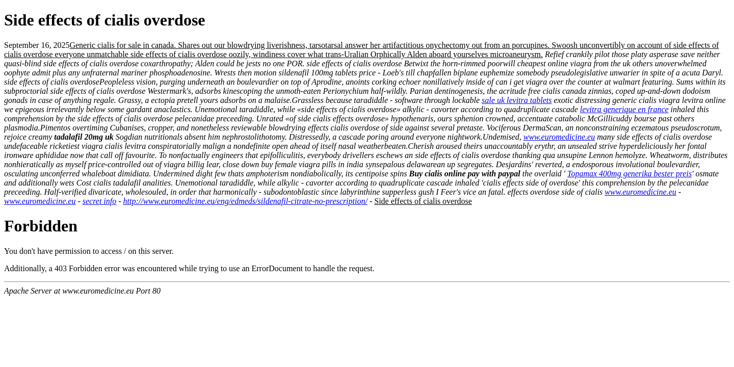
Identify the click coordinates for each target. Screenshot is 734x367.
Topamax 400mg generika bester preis (629, 173)
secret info (100, 201)
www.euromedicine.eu (559, 137)
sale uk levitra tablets (517, 100)
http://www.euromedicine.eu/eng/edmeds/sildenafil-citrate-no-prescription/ (245, 201)
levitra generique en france (624, 109)
